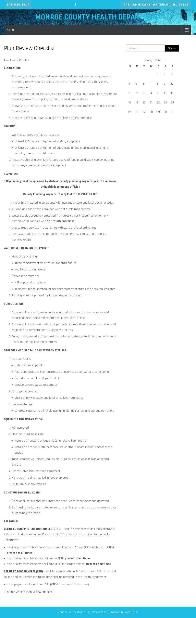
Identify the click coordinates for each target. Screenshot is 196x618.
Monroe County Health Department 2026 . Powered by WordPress (98, 612)
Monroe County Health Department (98, 17)
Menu (10, 30)
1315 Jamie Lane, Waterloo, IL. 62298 (155, 5)
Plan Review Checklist (39, 592)
